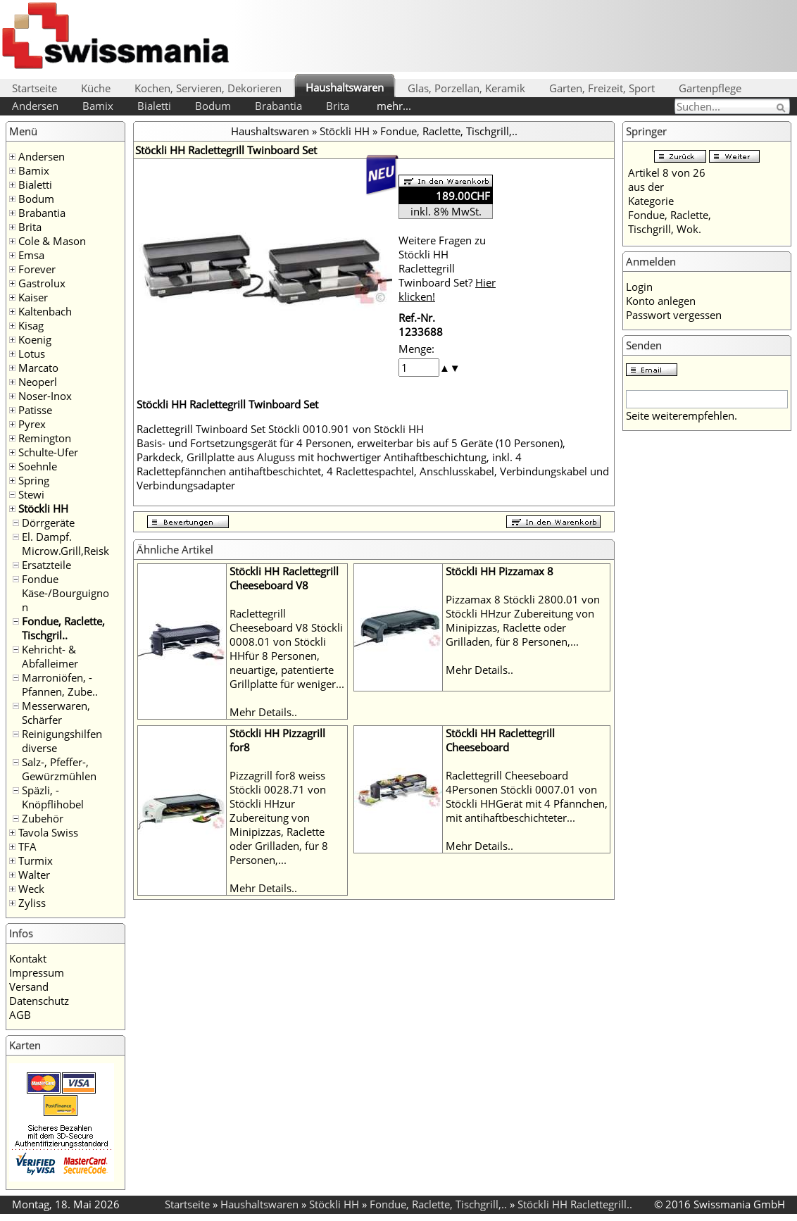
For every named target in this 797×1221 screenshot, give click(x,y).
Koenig (34, 339)
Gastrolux (41, 283)
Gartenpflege (710, 88)
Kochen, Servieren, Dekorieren (208, 88)
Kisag (31, 325)
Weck (31, 889)
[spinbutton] (418, 367)
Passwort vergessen (674, 315)
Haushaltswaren (345, 87)
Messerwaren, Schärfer (56, 713)
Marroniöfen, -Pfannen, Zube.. (60, 684)
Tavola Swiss (48, 832)
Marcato (38, 368)
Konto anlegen (661, 301)
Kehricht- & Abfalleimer (50, 656)
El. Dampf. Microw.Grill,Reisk (65, 544)
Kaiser (33, 297)
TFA (27, 846)
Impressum (36, 972)
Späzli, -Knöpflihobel (53, 797)
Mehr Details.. (263, 712)
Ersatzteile (46, 565)
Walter (34, 875)
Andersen (35, 106)
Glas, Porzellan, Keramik (466, 88)
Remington (44, 438)
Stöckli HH (43, 508)
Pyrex (32, 424)
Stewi (31, 494)
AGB (20, 1015)
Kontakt (27, 958)
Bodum (213, 106)
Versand (29, 986)
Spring (33, 480)
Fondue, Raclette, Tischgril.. (63, 628)
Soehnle (37, 466)
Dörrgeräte (48, 522)
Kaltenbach (45, 311)
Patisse (35, 410)
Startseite (34, 88)
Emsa (31, 255)
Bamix (97, 106)
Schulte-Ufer (48, 452)
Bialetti (154, 106)
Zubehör (42, 818)
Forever (37, 269)
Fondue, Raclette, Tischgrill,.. (448, 131)
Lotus (31, 353)
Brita (337, 106)
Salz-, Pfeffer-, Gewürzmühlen (59, 769)
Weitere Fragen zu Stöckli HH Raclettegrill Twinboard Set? (447, 268)
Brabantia (278, 106)
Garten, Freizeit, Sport (602, 88)
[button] (444, 368)
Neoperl (37, 382)
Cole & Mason (52, 241)
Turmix (35, 860)
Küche (96, 88)
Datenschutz (39, 1001)
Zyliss (32, 903)
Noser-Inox (45, 396)
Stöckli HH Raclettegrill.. (574, 1204)
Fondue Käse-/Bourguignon (65, 593)
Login (639, 287)
